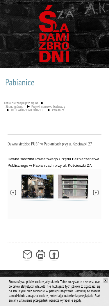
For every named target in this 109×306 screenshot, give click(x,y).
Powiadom (27, 255)
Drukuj (41, 255)
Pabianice (58, 110)
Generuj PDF (54, 255)
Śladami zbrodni (55, 36)
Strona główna (14, 107)
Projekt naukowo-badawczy (48, 107)
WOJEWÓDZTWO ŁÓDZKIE (27, 110)
